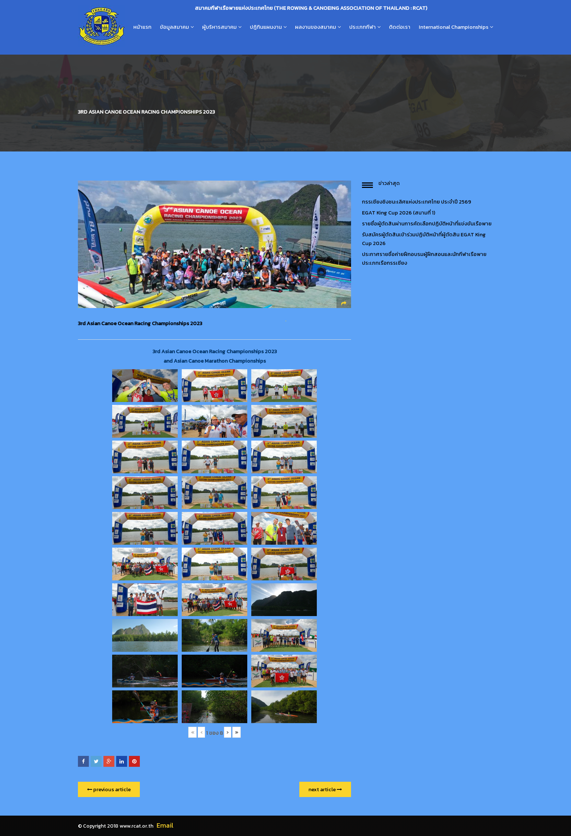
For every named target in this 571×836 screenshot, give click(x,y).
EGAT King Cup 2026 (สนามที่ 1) (398, 213)
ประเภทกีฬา (362, 27)
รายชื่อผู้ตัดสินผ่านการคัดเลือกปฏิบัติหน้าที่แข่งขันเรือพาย (427, 224)
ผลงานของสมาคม (315, 27)
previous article (109, 789)
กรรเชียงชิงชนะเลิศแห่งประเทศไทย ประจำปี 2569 (416, 202)
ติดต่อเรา (399, 27)
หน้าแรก (142, 27)
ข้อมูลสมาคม (174, 27)
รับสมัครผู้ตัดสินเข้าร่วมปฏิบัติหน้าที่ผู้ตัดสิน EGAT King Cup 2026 (424, 238)
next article (325, 789)
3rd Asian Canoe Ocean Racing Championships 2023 (140, 323)
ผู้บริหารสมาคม (219, 27)
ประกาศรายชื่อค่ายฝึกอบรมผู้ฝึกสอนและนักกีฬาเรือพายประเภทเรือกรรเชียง (424, 258)
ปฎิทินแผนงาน (266, 27)
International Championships (453, 27)
